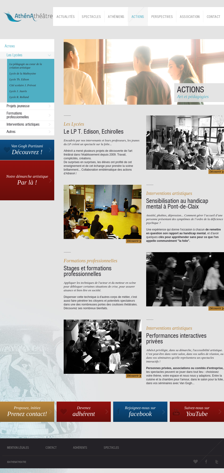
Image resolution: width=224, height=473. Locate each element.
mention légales (18, 447)
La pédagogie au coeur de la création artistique (25, 65)
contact (51, 447)
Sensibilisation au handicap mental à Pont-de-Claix (177, 203)
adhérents (80, 447)
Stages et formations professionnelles (88, 271)
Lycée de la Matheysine (22, 73)
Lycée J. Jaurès (18, 91)
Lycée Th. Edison (19, 79)
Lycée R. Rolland (19, 97)
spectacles (111, 447)
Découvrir (215, 171)
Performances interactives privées (176, 338)
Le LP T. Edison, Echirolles (94, 131)
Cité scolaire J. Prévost (22, 85)
